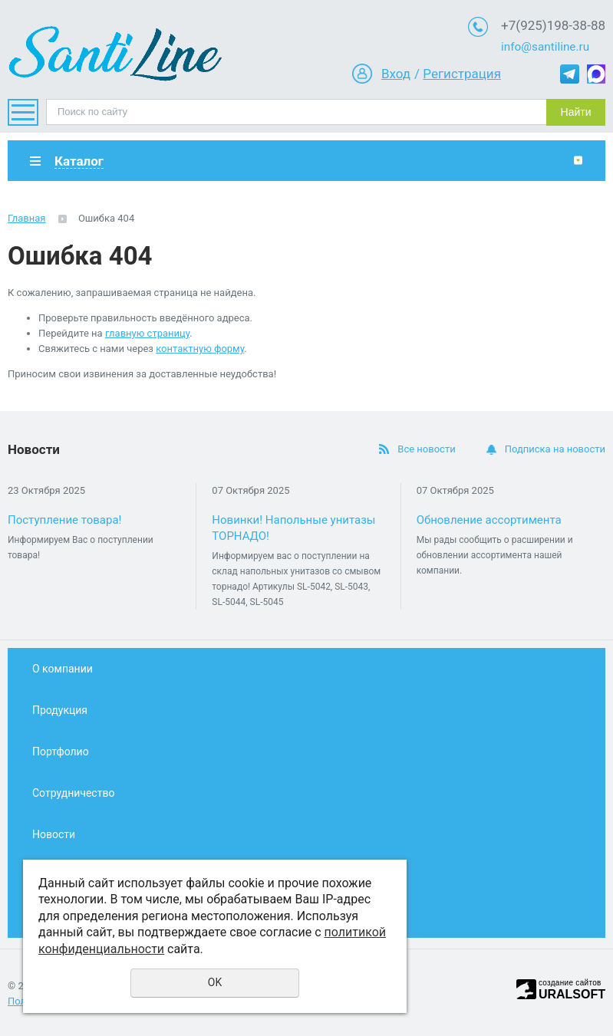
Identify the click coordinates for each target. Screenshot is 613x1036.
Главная (26, 218)
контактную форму (200, 348)
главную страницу (147, 333)
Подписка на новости (555, 449)
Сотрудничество (73, 793)
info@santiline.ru (545, 47)
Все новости (426, 449)
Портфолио (60, 751)
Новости (53, 834)
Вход (395, 73)
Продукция (59, 710)
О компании (62, 669)
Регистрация (462, 73)
